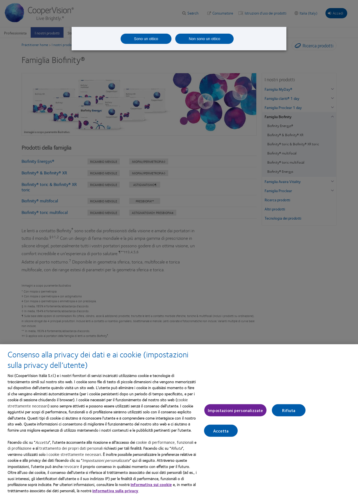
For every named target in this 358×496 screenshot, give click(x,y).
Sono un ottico (146, 39)
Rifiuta (288, 410)
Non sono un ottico (204, 39)
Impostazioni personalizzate (235, 410)
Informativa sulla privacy (115, 490)
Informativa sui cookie (151, 484)
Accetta (221, 430)
